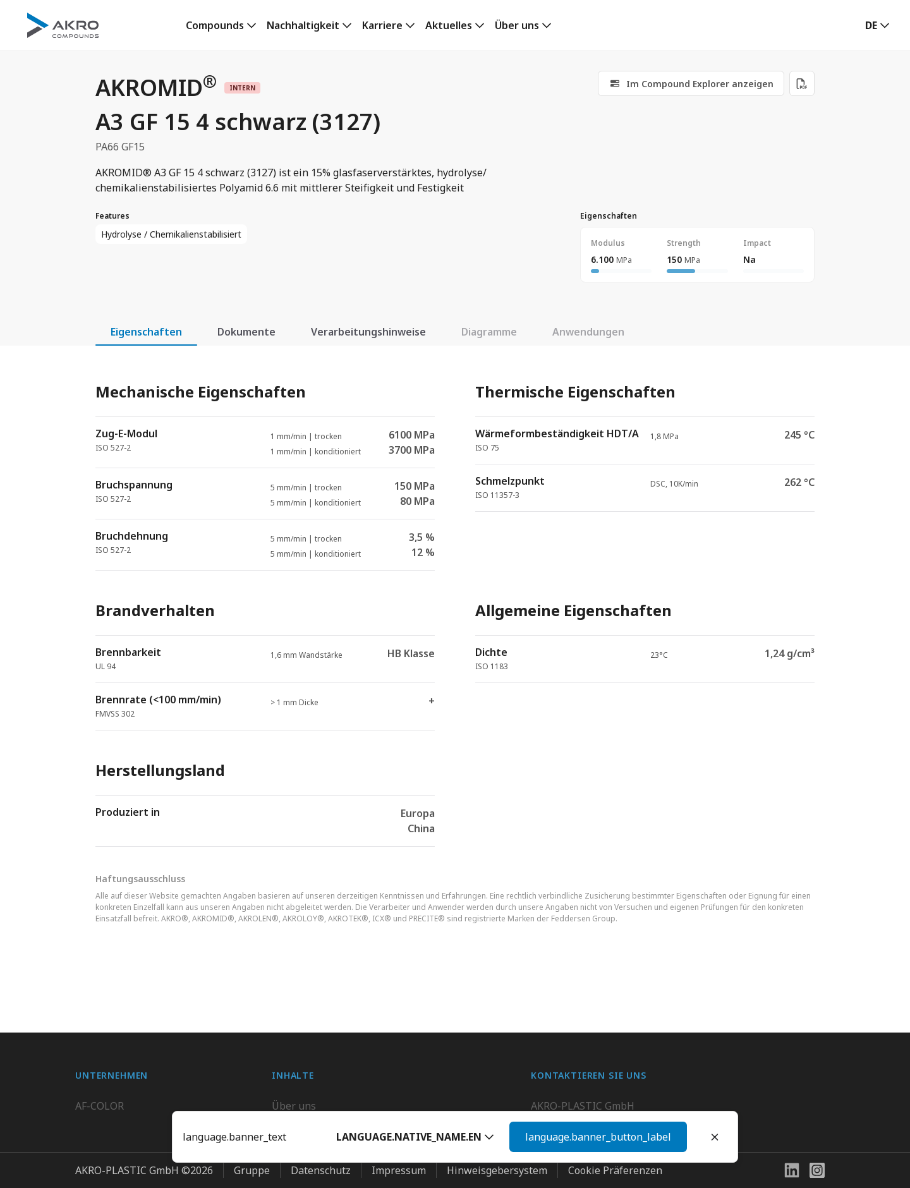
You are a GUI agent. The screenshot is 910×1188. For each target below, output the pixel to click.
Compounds (215, 25)
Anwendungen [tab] (588, 332)
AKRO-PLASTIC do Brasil (133, 1124)
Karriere (382, 25)
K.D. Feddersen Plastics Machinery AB (163, 1149)
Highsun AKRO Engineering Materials (164, 1175)
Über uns (517, 25)
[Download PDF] (802, 83)
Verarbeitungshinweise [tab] (368, 332)
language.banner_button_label (598, 1137)
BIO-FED (95, 1099)
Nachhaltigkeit (303, 25)
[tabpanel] (455, 604)
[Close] (714, 1136)
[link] (221, 25)
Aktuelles (448, 25)
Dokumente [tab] (246, 332)
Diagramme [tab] (489, 332)
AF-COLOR (99, 1074)
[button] (415, 1136)
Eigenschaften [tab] (146, 332)
